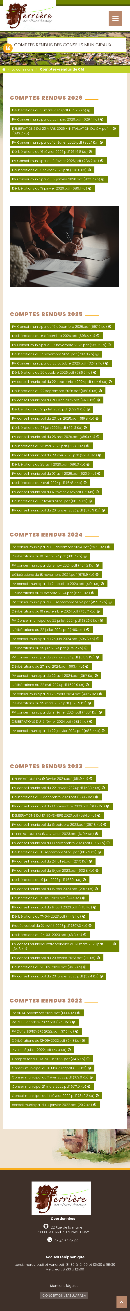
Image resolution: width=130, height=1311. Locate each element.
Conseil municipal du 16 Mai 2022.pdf (49, 1068)
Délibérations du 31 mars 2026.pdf (49, 110)
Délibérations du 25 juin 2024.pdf (47, 648)
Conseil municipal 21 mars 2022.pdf (49, 1086)
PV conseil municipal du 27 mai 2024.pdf (53, 657)
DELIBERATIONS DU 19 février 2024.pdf (50, 721)
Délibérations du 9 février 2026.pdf (49, 170)
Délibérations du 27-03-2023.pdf (47, 934)
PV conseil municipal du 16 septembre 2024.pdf (59, 602)
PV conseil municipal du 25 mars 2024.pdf (55, 694)
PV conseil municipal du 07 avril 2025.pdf (54, 473)
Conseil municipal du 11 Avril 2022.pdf (50, 1077)
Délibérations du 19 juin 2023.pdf (47, 879)
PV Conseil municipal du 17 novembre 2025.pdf (59, 345)
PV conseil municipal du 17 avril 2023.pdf (52, 907)
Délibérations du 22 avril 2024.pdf (48, 684)
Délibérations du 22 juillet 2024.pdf (48, 629)
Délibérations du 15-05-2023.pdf (46, 898)
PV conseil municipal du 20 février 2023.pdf (54, 957)
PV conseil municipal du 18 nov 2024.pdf (53, 565)
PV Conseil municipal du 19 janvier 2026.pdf (56, 179)
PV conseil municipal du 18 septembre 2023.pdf (58, 843)
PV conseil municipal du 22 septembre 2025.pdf (59, 381)
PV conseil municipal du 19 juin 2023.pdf (53, 870)
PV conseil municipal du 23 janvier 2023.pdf (55, 976)
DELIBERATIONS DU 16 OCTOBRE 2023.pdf (53, 833)
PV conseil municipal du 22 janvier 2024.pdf (56, 730)
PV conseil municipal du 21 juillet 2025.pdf (54, 400)
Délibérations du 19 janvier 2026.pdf (49, 188)
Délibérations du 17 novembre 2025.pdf (53, 354)
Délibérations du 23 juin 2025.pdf (47, 427)
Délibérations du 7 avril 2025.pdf (47, 482)
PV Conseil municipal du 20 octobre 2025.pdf (58, 363)
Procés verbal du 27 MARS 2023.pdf (49, 925)
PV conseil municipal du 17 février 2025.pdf (53, 491)
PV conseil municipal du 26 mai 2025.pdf (53, 436)
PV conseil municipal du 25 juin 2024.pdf (53, 638)
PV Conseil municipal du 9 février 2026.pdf (55, 160)
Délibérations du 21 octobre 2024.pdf (51, 593)
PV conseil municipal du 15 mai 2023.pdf (53, 888)
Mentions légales (64, 1285)
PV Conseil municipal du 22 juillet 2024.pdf (55, 620)
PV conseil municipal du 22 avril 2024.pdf (53, 675)
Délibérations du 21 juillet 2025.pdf (48, 409)
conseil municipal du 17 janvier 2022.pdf (52, 1104)
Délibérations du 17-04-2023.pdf (46, 916)
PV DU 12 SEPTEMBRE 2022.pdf (43, 1031)
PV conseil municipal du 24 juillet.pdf (50, 861)
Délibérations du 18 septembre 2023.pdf (54, 852)
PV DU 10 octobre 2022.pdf (41, 1022)
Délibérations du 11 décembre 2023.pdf (53, 797)
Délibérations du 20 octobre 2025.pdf (52, 372)
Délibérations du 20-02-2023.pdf (47, 967)
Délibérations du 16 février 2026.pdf (50, 151)
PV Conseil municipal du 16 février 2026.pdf (55, 142)
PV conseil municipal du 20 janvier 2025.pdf (56, 510)
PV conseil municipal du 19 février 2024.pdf (55, 712)
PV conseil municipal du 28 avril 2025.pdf (54, 455)
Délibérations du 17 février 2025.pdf (49, 501)
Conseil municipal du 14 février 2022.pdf (53, 1095)
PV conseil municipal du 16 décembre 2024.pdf (59, 547)
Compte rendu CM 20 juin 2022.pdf (48, 1059)
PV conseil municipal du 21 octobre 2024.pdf (56, 583)
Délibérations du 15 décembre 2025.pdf (53, 335)
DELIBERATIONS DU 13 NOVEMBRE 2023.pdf (54, 815)
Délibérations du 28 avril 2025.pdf (48, 464)
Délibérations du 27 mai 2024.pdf (48, 666)
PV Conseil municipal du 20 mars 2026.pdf (55, 119)
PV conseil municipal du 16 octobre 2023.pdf (57, 824)
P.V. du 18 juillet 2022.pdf (39, 1049)
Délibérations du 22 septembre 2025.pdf (55, 390)
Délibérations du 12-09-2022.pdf (46, 1040)
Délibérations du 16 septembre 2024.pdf (53, 611)
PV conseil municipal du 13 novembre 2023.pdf (58, 806)
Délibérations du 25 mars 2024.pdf (49, 703)
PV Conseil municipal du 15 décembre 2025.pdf (59, 326)
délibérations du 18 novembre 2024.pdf (53, 574)
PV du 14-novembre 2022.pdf (44, 1013)
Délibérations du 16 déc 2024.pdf (47, 556)
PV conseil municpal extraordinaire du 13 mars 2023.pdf (57, 946)
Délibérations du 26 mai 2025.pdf (48, 446)
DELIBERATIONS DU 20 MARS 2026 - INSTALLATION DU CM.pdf (60, 131)
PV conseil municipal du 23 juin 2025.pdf (53, 418)
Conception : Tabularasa (64, 1295)
